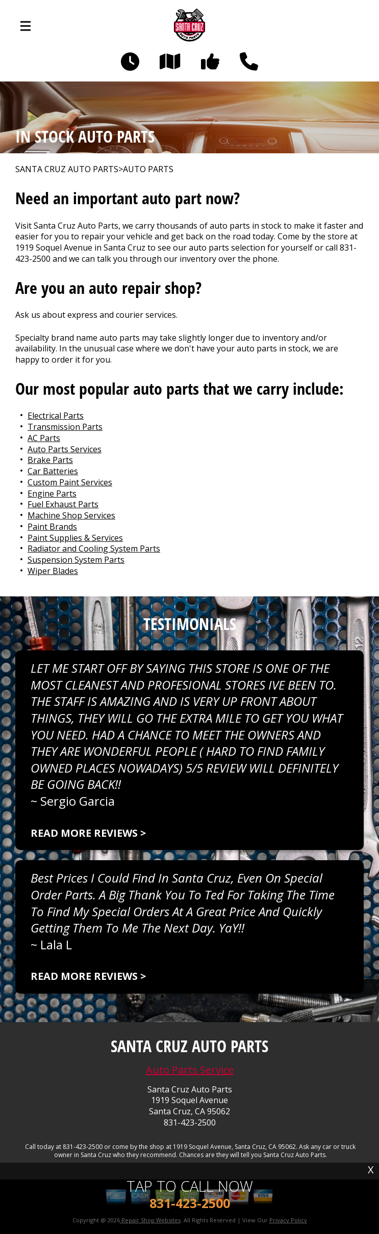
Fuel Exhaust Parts (63, 504)
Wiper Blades (53, 571)
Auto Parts (148, 169)
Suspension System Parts (76, 559)
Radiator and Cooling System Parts (94, 548)
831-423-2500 (190, 1122)
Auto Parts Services (65, 449)
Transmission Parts (65, 426)
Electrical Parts (56, 415)
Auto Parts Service (190, 1070)
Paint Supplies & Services (75, 537)
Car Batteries (53, 471)
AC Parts (44, 438)
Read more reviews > (88, 833)
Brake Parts (50, 459)
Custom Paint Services (70, 482)
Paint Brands (52, 526)
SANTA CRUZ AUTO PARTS (66, 169)
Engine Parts (52, 493)
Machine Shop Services (71, 515)
